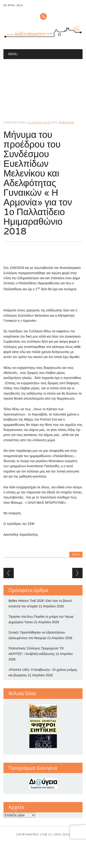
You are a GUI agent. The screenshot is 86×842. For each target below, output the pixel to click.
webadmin (66, 122)
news (76, 554)
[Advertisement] (43, 86)
